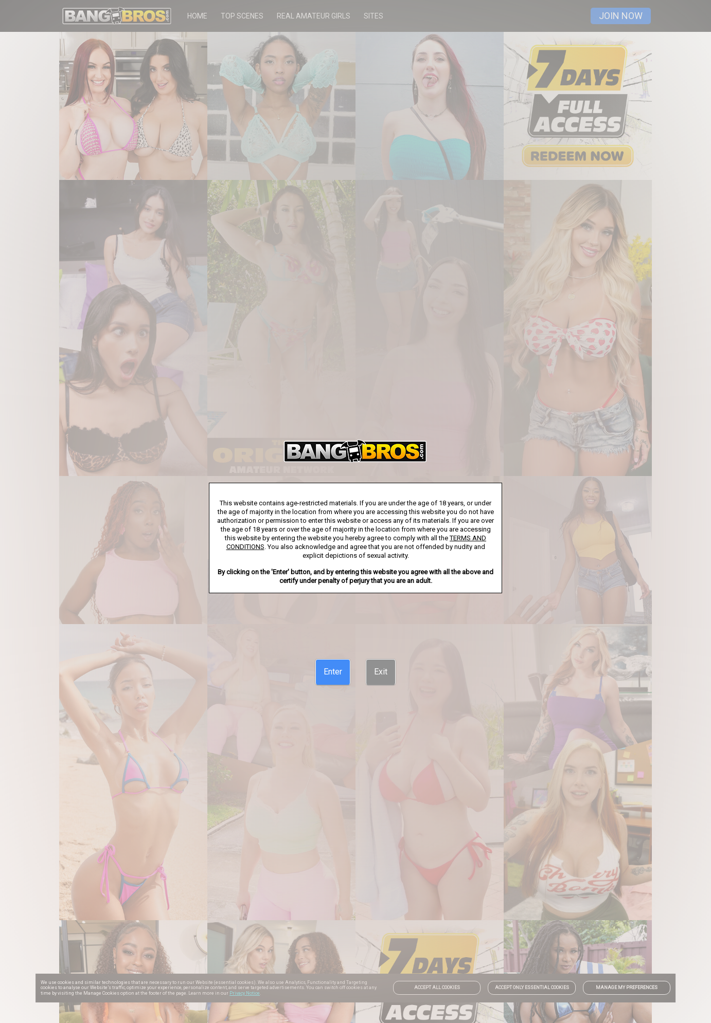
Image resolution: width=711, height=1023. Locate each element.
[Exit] (381, 672)
